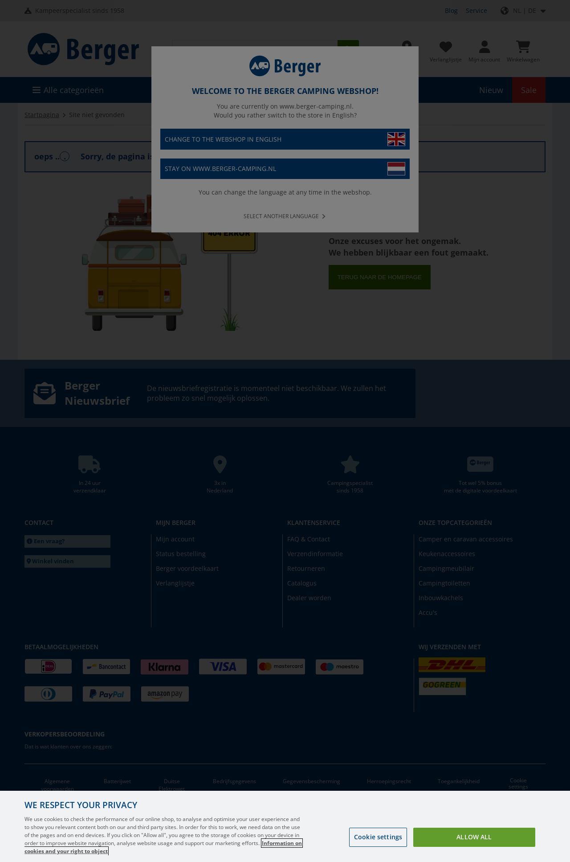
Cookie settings (378, 837)
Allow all (474, 837)
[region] (285, 826)
